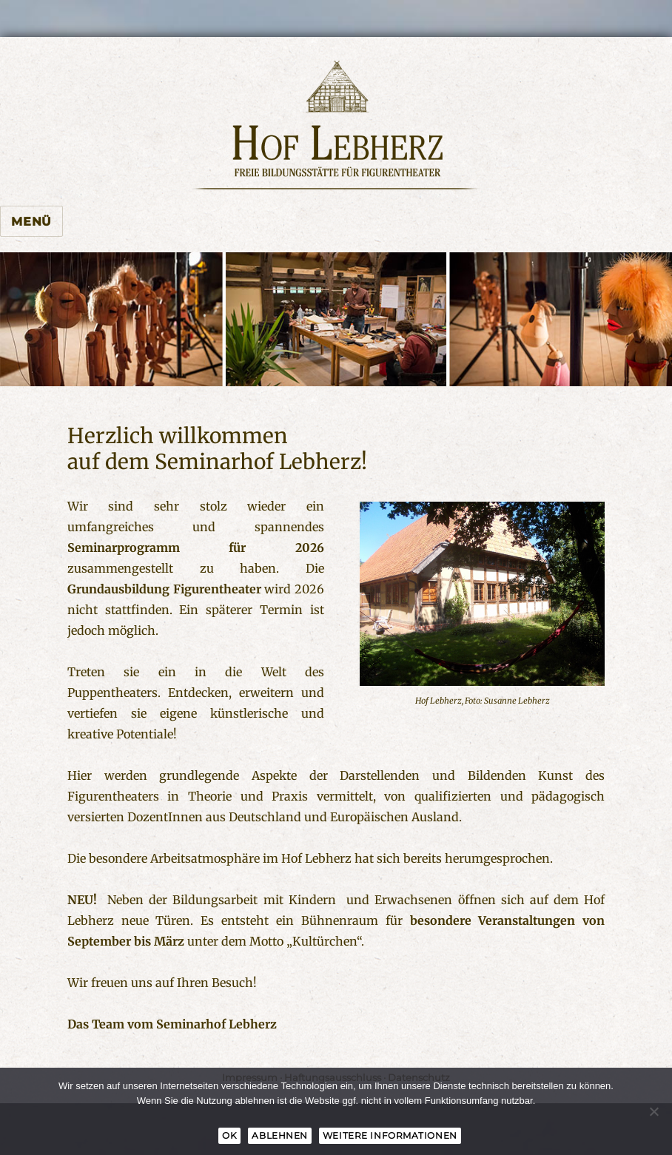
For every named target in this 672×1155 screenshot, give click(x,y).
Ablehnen (280, 1135)
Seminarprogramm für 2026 (195, 547)
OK (229, 1135)
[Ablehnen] (653, 1111)
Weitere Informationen (390, 1135)
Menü (31, 222)
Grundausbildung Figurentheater (164, 589)
